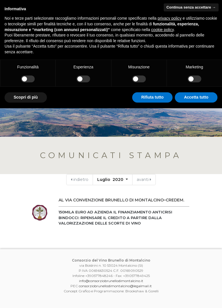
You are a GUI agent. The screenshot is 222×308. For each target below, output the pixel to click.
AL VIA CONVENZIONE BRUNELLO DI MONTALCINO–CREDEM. (121, 200)
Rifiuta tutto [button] (152, 97)
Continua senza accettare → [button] (191, 7)
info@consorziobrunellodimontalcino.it (111, 281)
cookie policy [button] (162, 29)
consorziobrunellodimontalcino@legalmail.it (115, 286)
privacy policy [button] (170, 18)
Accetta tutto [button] (196, 97)
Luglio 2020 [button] (111, 179)
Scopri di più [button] (26, 97)
